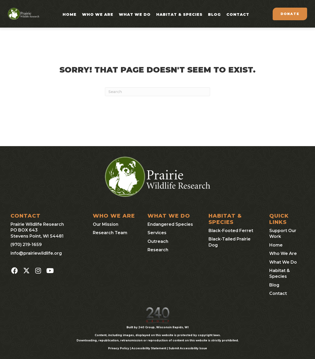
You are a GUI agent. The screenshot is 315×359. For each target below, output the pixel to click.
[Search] (157, 91)
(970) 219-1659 (26, 244)
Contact (237, 14)
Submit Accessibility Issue (188, 348)
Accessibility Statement (148, 348)
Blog (214, 14)
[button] (14, 271)
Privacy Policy (118, 348)
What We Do (135, 14)
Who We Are (97, 14)
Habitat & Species (179, 14)
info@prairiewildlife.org (36, 253)
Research (158, 249)
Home (70, 14)
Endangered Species (170, 224)
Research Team (110, 232)
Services (157, 232)
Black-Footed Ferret (231, 230)
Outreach (158, 241)
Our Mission (105, 224)
